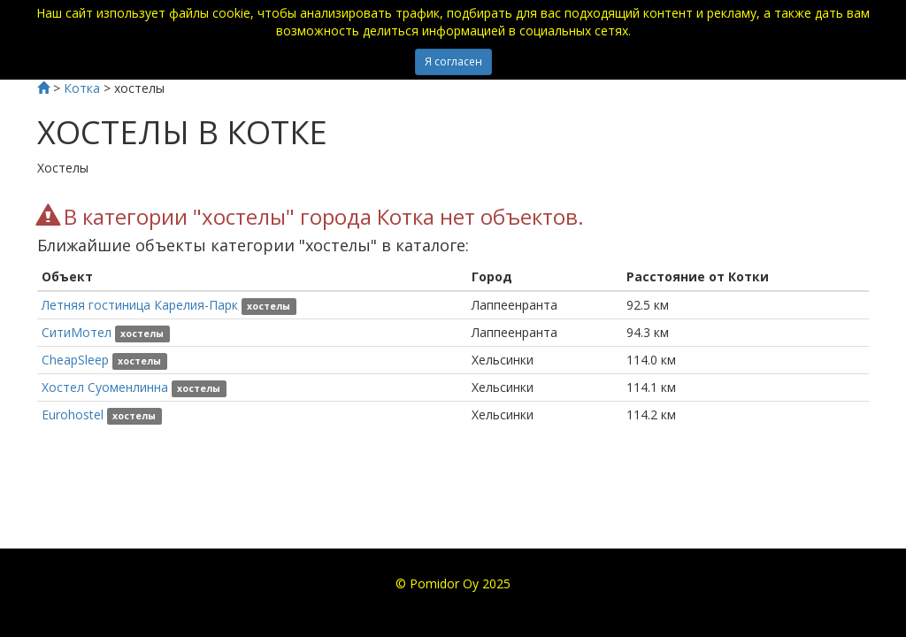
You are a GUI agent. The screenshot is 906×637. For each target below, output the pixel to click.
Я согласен (453, 61)
